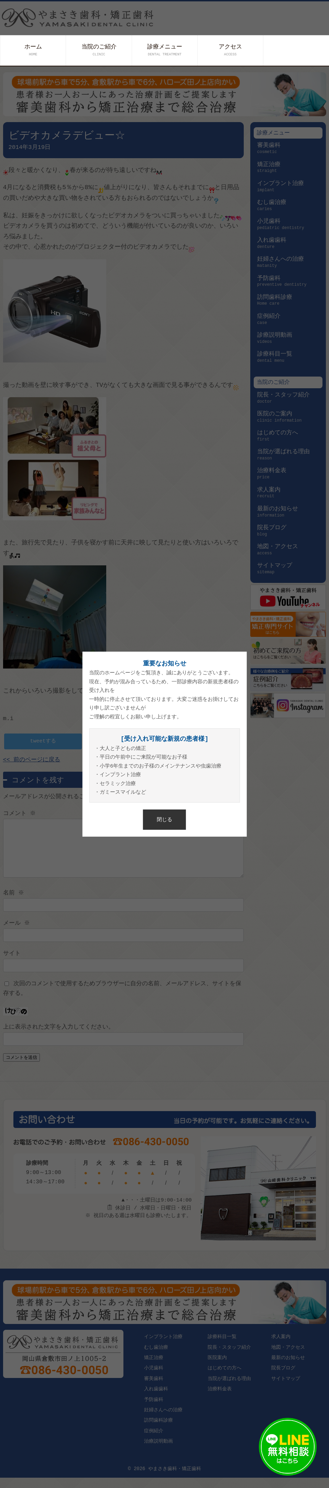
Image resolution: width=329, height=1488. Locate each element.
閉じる (164, 819)
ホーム (33, 50)
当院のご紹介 (99, 50)
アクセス (230, 50)
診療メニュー (164, 50)
